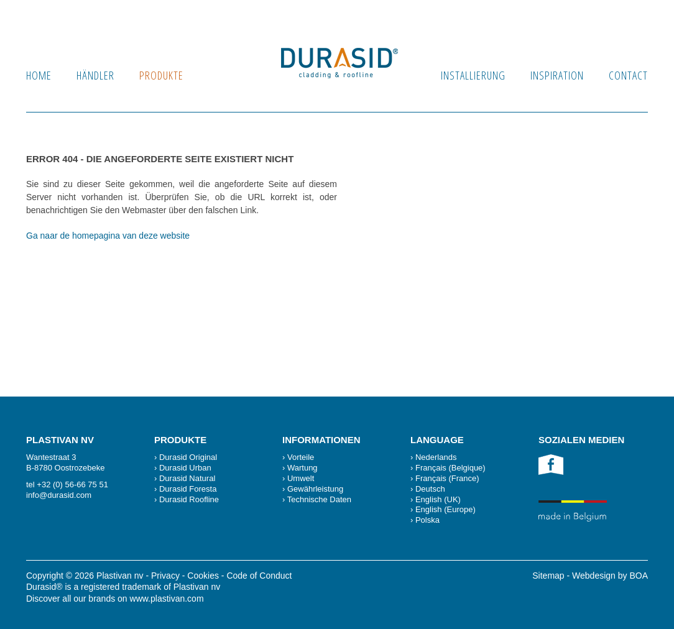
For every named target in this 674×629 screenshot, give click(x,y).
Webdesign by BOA (610, 576)
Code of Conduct (259, 576)
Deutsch (430, 489)
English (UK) (438, 499)
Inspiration (557, 75)
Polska (427, 520)
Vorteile (300, 457)
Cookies (203, 576)
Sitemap (548, 576)
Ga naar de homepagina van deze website (108, 236)
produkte (161, 75)
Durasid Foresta (187, 489)
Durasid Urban (185, 467)
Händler (95, 75)
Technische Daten (319, 499)
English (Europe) (445, 509)
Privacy (165, 576)
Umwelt (300, 478)
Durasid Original (188, 457)
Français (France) (447, 478)
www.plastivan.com (167, 599)
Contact (628, 75)
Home (39, 75)
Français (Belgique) (450, 467)
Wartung (302, 467)
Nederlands (436, 457)
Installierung (473, 75)
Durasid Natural (187, 478)
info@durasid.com (58, 495)
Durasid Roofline (189, 499)
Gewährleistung (315, 489)
